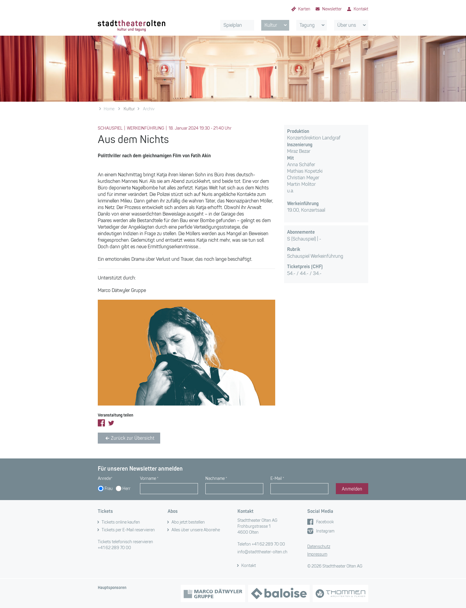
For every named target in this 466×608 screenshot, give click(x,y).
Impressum (317, 554)
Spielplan (232, 25)
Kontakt (361, 9)
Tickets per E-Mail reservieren (128, 529)
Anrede (105, 478)
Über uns (352, 25)
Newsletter (332, 9)
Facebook (325, 521)
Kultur (277, 25)
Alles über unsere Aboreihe (195, 529)
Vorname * (149, 478)
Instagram (325, 531)
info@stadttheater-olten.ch (262, 551)
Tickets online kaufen (121, 522)
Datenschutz (318, 546)
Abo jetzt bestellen (188, 522)
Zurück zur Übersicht (129, 438)
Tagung (313, 25)
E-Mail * (277, 478)
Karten (304, 9)
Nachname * (216, 478)
